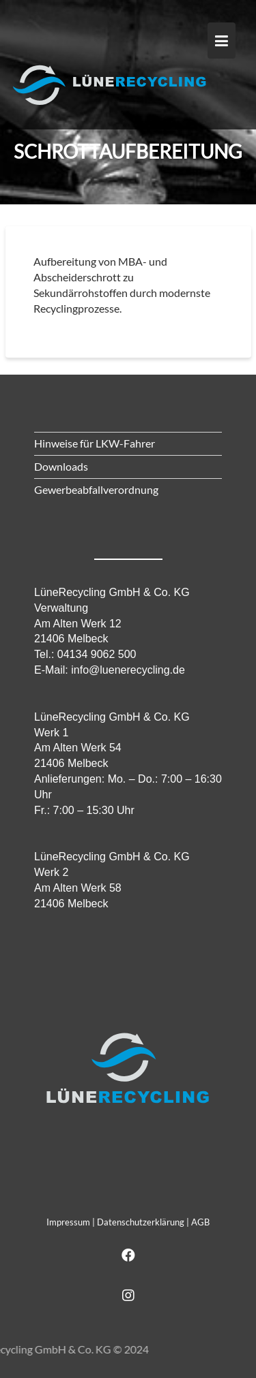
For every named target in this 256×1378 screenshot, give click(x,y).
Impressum (68, 1222)
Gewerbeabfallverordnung (96, 489)
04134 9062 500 (97, 654)
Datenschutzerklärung (140, 1222)
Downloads (61, 466)
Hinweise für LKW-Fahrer (94, 443)
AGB (200, 1222)
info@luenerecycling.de (128, 670)
